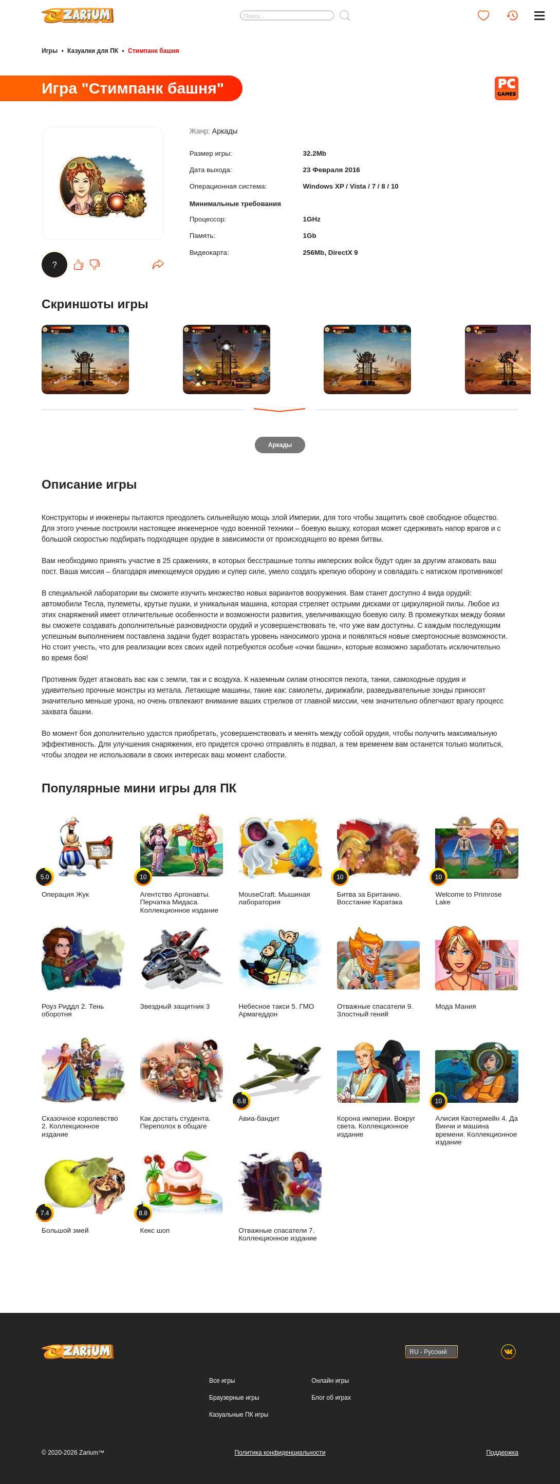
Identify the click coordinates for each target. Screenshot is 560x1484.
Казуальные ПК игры (238, 1414)
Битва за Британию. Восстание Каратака (378, 863)
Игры (50, 50)
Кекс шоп (181, 1195)
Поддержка (502, 1452)
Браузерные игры (234, 1397)
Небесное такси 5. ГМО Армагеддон (280, 975)
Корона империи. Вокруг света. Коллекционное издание (378, 1091)
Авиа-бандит (280, 1083)
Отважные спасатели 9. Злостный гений (378, 975)
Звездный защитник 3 (181, 971)
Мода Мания (476, 971)
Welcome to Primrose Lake (476, 863)
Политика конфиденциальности (279, 1452)
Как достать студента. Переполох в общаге (181, 1087)
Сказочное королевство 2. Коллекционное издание (83, 1091)
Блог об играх (331, 1397)
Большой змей (83, 1195)
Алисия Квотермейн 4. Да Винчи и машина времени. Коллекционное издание (476, 1095)
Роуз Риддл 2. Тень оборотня (83, 975)
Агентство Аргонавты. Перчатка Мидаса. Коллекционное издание (181, 867)
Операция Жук (83, 859)
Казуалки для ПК (92, 50)
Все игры (222, 1380)
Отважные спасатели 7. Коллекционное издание (280, 1199)
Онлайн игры (330, 1380)
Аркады (225, 135)
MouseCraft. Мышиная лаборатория (280, 863)
